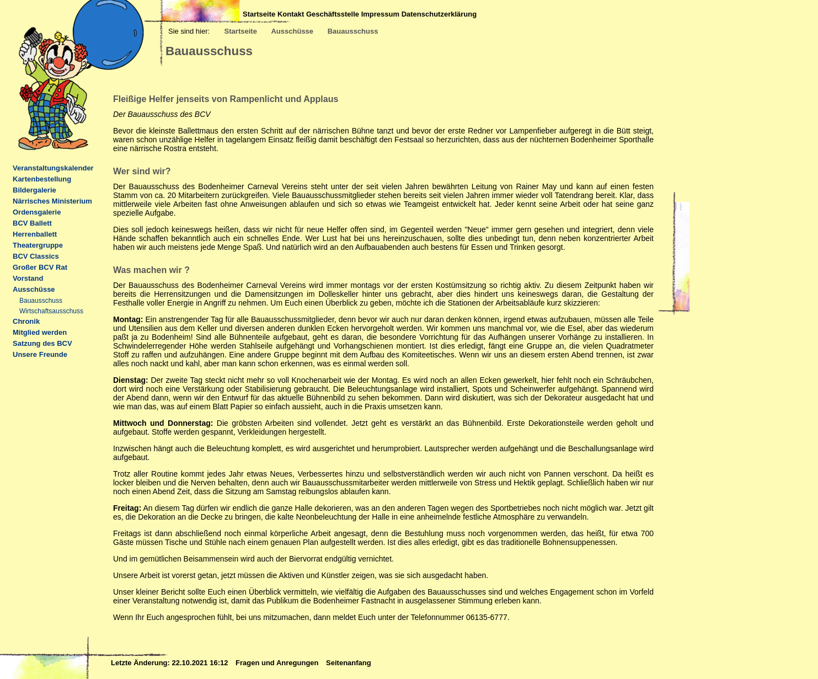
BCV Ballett (32, 223)
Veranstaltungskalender (53, 168)
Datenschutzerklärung (439, 14)
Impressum (380, 14)
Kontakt (290, 14)
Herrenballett (35, 234)
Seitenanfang (348, 663)
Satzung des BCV (42, 343)
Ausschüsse (292, 31)
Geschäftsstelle (332, 14)
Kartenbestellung (42, 179)
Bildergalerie (34, 190)
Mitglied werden (40, 332)
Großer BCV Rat (40, 267)
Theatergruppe (38, 245)
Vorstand (28, 278)
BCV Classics (36, 256)
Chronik (26, 321)
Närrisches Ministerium (52, 201)
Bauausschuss (353, 31)
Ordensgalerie (37, 212)
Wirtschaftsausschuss (51, 311)
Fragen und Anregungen (278, 663)
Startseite (259, 14)
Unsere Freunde (40, 354)
